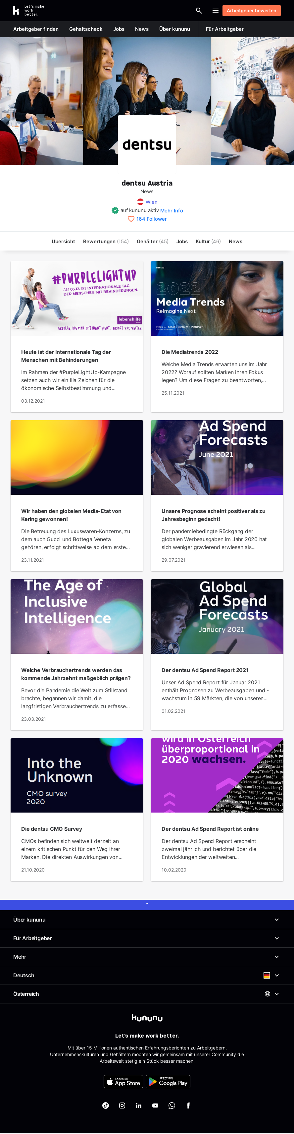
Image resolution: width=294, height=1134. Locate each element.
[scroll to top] (147, 905)
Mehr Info (171, 210)
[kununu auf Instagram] (122, 1106)
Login (196, 11)
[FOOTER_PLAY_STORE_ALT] (168, 1082)
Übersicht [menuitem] (63, 241)
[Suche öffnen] (169, 10)
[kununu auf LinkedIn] (139, 1106)
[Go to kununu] (32, 10)
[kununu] (147, 1018)
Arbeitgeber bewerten (248, 10)
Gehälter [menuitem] (153, 241)
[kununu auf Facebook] (188, 1106)
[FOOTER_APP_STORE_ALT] (123, 1082)
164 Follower (151, 219)
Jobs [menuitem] (182, 241)
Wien (152, 202)
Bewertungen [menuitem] (106, 241)
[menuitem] (208, 241)
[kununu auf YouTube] (155, 1106)
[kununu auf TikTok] (106, 1106)
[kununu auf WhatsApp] (172, 1106)
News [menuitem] (235, 241)
